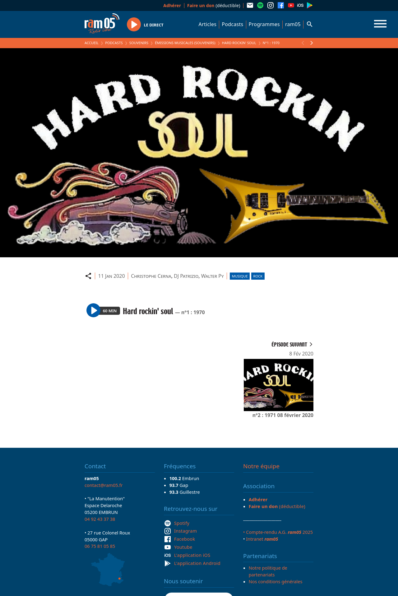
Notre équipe (261, 466)
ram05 (293, 24)
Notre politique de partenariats (268, 571)
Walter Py (212, 276)
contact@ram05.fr (104, 485)
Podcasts (232, 24)
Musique (240, 276)
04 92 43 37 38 (100, 519)
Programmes (264, 24)
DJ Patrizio (186, 276)
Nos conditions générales (276, 581)
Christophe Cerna (151, 276)
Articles (208, 24)
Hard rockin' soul (239, 42)
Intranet (262, 539)
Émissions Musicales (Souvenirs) (185, 42)
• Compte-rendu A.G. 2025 (278, 532)
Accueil (92, 42)
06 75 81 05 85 (100, 546)
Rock (258, 276)
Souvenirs (138, 42)
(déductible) (213, 5)
